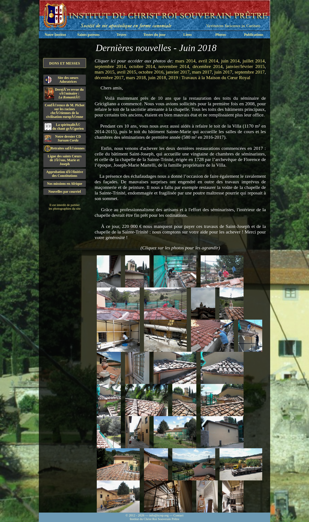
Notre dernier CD (63, 138)
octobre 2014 (142, 66)
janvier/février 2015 (245, 66)
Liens (187, 35)
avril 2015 (126, 72)
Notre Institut (55, 35)
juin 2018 (157, 77)
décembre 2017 (109, 77)
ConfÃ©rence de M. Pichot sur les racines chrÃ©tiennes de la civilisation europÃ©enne (65, 111)
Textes (121, 35)
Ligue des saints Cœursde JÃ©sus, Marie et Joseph (65, 160)
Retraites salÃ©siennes (65, 148)
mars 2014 (185, 60)
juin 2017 (223, 72)
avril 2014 (208, 60)
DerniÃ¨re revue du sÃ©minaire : (64, 94)
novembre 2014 (174, 66)
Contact (178, 515)
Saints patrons (88, 35)
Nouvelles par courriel (64, 191)
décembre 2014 (207, 66)
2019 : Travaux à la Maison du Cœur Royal (209, 77)
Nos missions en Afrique (64, 183)
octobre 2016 (151, 72)
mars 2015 (104, 72)
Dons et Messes (64, 63)
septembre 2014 (110, 66)
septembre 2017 (250, 72)
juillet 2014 (253, 60)
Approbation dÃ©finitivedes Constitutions (64, 174)
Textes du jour (154, 35)
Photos (220, 35)
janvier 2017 (178, 72)
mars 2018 (136, 77)
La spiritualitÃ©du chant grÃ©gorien (64, 126)
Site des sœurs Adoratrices (61, 79)
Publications (253, 35)
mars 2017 (202, 72)
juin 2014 (230, 60)
